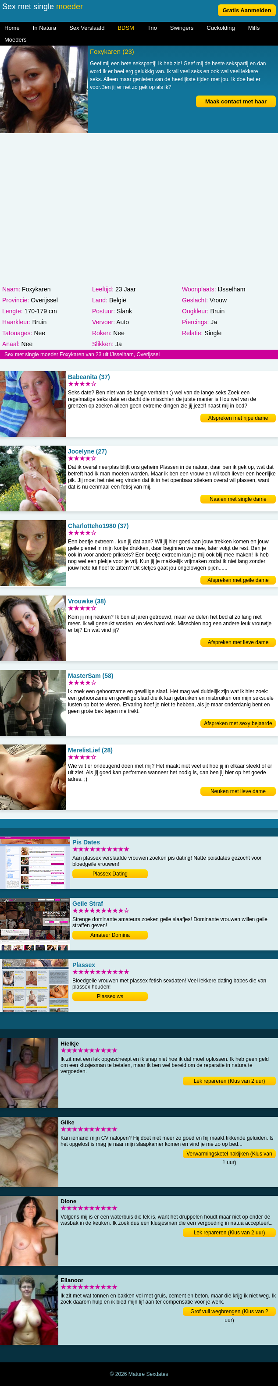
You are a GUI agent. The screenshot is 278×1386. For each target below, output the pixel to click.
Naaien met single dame (238, 499)
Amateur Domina (110, 935)
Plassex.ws (110, 996)
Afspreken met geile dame (237, 580)
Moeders (15, 39)
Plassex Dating (110, 874)
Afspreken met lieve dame (238, 642)
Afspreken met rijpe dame (238, 418)
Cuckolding (221, 28)
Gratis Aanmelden (247, 10)
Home (12, 28)
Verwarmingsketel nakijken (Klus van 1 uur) (229, 1154)
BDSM (126, 28)
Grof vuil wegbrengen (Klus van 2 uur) (229, 1312)
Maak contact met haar (236, 101)
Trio (152, 28)
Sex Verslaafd (86, 28)
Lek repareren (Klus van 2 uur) (229, 1081)
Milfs (254, 28)
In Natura (44, 28)
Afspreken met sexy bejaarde (238, 723)
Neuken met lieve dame (238, 791)
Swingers (181, 28)
